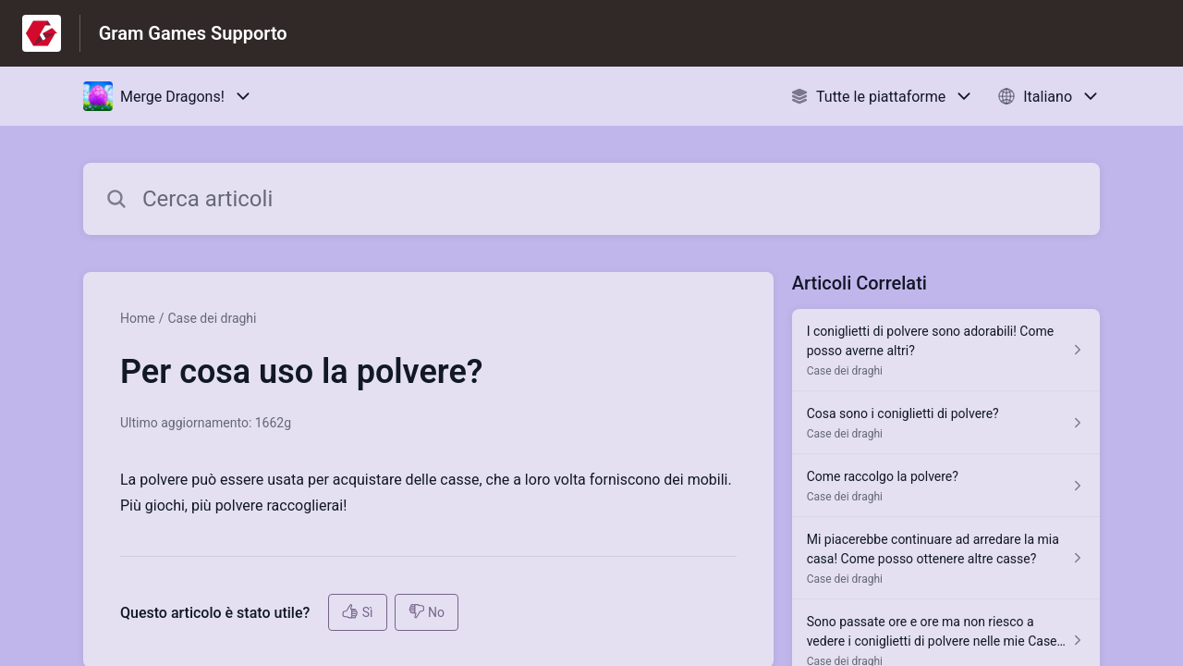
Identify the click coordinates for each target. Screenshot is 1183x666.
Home (137, 318)
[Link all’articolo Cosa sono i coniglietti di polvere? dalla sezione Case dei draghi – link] (946, 422)
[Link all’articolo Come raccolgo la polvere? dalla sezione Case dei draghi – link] (946, 485)
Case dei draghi (211, 318)
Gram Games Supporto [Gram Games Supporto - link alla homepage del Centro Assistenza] (193, 33)
